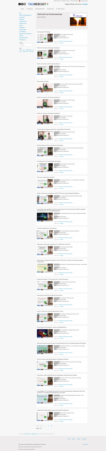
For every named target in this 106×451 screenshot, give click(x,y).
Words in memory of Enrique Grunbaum (48, 48)
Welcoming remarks (43, 81)
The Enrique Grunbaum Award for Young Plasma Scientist (53, 129)
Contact (78, 438)
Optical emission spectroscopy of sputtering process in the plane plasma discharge (61, 343)
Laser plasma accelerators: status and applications (51, 327)
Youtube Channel (84, 0)
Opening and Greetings (43, 32)
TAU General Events (40, 9)
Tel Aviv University (74, 0)
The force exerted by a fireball (45, 177)
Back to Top (85, 444)
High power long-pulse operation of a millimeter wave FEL (53, 244)
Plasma (61, 43)
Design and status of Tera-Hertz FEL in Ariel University (52, 279)
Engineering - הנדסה (35, 433)
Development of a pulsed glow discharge (49, 161)
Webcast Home (57, 0)
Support (73, 438)
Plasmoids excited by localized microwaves (49, 295)
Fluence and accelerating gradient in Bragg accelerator (52, 359)
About (69, 438)
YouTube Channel (60, 9)
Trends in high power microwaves (47, 228)
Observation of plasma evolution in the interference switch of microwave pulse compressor (60, 261)
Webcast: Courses (65, 0)
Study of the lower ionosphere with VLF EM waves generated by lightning (58, 193)
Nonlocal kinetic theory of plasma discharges (50, 145)
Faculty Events (50, 9)
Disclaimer (84, 438)
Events (22, 9)
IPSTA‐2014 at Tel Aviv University (65, 41)
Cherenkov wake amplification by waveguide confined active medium (57, 375)
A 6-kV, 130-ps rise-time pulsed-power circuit (50, 311)
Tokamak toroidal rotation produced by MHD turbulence (53, 410)
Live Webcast (29, 9)
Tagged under (56, 43)
